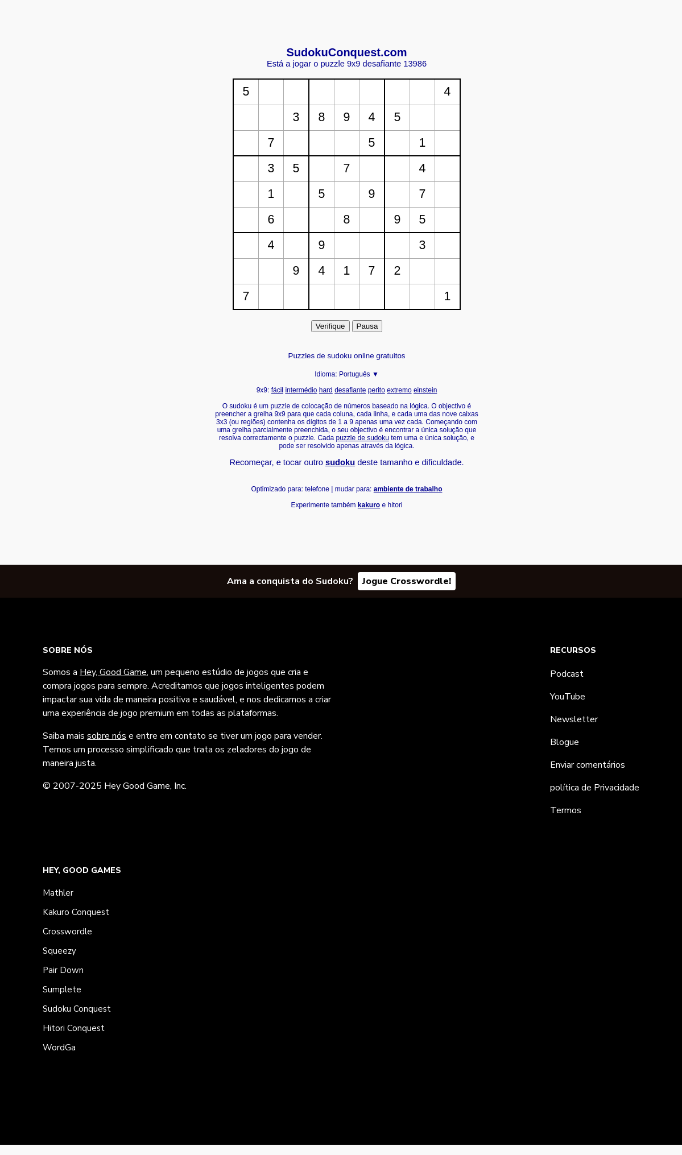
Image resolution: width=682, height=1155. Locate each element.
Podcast (567, 674)
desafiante (350, 390)
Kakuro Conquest (76, 912)
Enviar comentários (587, 765)
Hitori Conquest (74, 1028)
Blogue (564, 742)
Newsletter (574, 719)
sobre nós (106, 736)
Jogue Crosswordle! (406, 581)
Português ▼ (359, 374)
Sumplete (62, 989)
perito (376, 390)
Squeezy (59, 951)
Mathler (58, 893)
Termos (565, 810)
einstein (425, 390)
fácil (277, 390)
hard (326, 390)
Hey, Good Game (113, 672)
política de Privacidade (594, 787)
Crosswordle (67, 931)
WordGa (59, 1047)
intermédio (301, 390)
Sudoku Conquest (77, 1009)
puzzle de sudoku (362, 438)
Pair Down (63, 970)
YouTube (567, 696)
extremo (399, 390)
